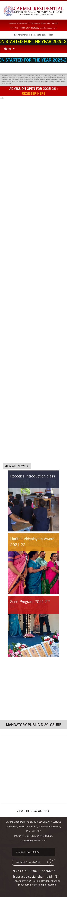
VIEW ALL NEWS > (16, 466)
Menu (7, 48)
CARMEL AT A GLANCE (28, 861)
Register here (33, 93)
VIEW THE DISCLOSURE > (33, 811)
